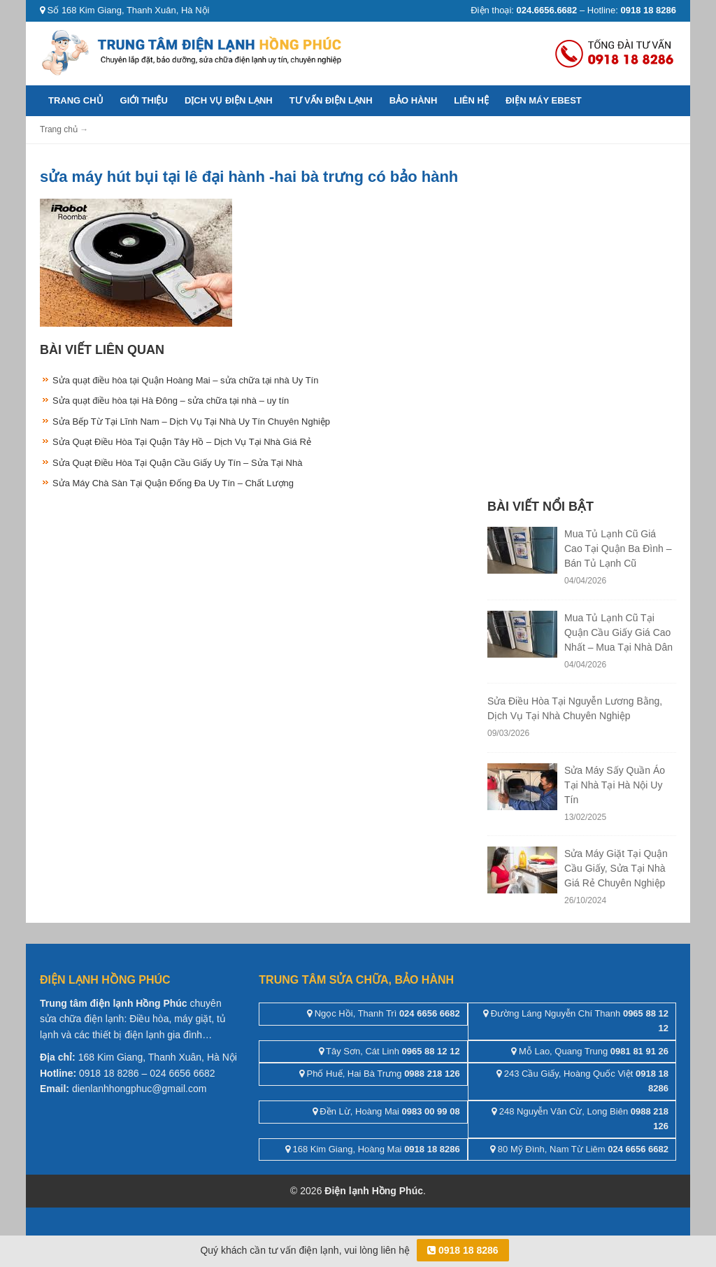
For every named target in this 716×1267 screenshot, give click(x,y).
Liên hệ (471, 100)
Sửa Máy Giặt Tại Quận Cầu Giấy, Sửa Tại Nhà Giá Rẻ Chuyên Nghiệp (616, 868)
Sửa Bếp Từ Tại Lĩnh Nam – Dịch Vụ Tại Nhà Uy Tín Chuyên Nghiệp (191, 421)
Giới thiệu (144, 100)
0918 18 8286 (463, 1250)
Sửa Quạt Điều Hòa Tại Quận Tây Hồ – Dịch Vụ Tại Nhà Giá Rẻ (181, 442)
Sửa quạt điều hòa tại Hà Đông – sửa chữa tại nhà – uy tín (170, 400)
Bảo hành (413, 100)
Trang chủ (75, 100)
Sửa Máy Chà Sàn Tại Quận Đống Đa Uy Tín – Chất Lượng (173, 483)
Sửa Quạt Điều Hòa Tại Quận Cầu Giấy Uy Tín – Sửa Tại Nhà (177, 463)
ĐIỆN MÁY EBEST (544, 100)
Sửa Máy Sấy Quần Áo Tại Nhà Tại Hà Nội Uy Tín (614, 785)
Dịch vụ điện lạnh (229, 100)
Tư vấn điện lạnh (331, 100)
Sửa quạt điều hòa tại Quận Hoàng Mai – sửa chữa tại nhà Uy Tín (185, 380)
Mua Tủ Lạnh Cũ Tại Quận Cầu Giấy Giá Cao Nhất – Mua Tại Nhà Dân (618, 632)
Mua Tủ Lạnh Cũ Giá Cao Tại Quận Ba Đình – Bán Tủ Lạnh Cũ (617, 548)
